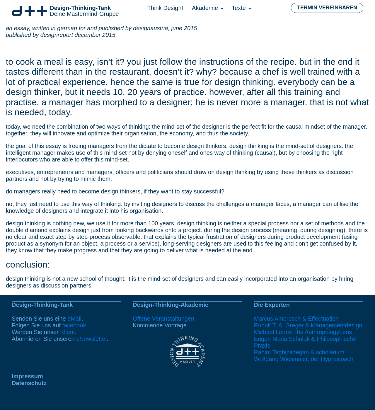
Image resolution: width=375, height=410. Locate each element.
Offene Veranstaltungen (163, 318)
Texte (239, 8)
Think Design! (165, 8)
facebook (74, 325)
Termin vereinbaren (327, 8)
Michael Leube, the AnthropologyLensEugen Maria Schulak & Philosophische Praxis (305, 339)
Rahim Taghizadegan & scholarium (299, 352)
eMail (74, 318)
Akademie (205, 8)
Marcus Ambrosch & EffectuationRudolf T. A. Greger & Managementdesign (308, 322)
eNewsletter (91, 339)
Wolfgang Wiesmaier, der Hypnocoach (304, 359)
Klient (67, 332)
